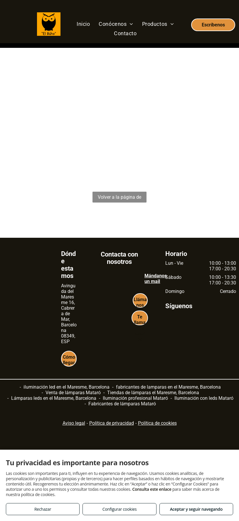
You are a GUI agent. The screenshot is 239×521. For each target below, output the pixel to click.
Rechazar (42, 509)
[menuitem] (83, 23)
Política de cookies (157, 423)
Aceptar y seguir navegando (196, 509)
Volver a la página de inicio (119, 198)
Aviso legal (74, 423)
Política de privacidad (111, 423)
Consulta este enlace (151, 489)
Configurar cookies (119, 509)
